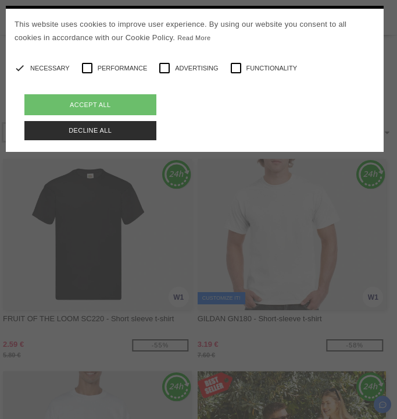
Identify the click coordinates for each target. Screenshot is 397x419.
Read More (193, 37)
